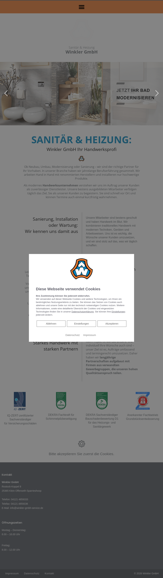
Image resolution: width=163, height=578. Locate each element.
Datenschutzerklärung (83, 311)
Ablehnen (51, 323)
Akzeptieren (111, 323)
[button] (81, 7)
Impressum (89, 335)
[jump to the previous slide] (6, 93)
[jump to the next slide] (156, 93)
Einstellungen (81, 323)
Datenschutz (73, 335)
